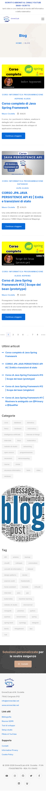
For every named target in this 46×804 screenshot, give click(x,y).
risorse (6, 464)
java (18, 593)
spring (34, 617)
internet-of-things (33, 434)
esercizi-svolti (9, 581)
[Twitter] (31, 775)
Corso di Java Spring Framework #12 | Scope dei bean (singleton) (24, 388)
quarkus (7, 617)
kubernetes (8, 599)
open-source (9, 452)
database (17, 423)
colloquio (19, 563)
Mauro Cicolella (8, 114)
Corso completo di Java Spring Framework (21, 354)
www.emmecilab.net (10, 705)
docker (24, 575)
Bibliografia (6, 717)
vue (5, 635)
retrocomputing (24, 458)
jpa (27, 593)
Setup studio (7, 730)
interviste (7, 440)
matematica (31, 440)
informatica (32, 428)
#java (27, 99)
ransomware (21, 617)
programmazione (26, 452)
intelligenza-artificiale (12, 434)
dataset (30, 569)
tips (31, 629)
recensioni (8, 458)
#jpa (19, 188)
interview (7, 593)
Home (19, 43)
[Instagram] (15, 775)
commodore (32, 563)
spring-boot (8, 623)
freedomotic (25, 581)
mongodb (7, 611)
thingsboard (19, 629)
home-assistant (10, 587)
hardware (18, 428)
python (32, 611)
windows (7, 476)
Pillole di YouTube (9, 734)
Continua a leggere (13, 136)
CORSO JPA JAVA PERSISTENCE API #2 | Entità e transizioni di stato (24, 366)
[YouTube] (7, 775)
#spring (19, 99)
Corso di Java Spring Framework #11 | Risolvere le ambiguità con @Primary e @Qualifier (24, 401)
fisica (6, 428)
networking (27, 446)
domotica (30, 423)
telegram (35, 623)
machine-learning (25, 599)
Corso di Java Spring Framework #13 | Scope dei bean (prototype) (24, 377)
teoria (6, 629)
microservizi (27, 605)
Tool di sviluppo (8, 725)
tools (28, 470)
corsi (6, 423)
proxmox (20, 611)
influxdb (37, 587)
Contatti (23, 664)
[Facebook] (39, 775)
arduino (16, 557)
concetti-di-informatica (12, 569)
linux (19, 440)
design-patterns (10, 575)
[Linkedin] (19, 783)
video (38, 470)
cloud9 (6, 563)
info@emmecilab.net (10, 701)
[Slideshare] (27, 783)
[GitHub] (23, 775)
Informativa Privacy (10, 750)
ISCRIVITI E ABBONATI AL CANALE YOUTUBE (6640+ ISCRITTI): (23, 4)
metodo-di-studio (10, 446)
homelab (25, 587)
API (5, 557)
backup (27, 557)
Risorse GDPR (7, 721)
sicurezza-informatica (12, 470)
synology (22, 623)
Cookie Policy (7, 754)
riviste (18, 464)
